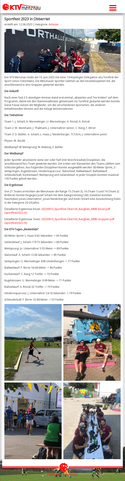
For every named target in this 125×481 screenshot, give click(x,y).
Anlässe (53, 24)
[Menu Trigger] (113, 7)
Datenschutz (70, 474)
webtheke (53, 474)
